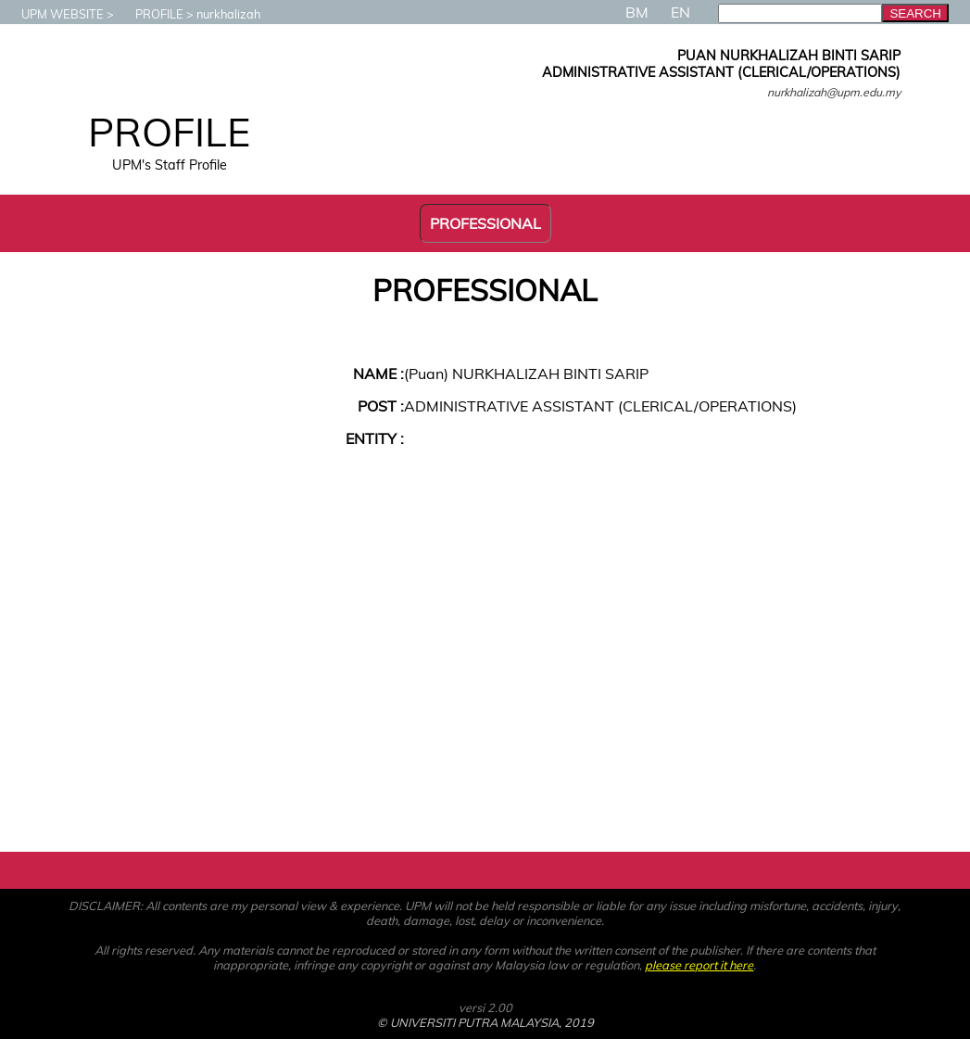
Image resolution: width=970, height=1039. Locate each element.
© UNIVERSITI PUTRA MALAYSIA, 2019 (485, 1022)
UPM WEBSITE (53, 13)
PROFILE (150, 13)
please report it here (699, 964)
